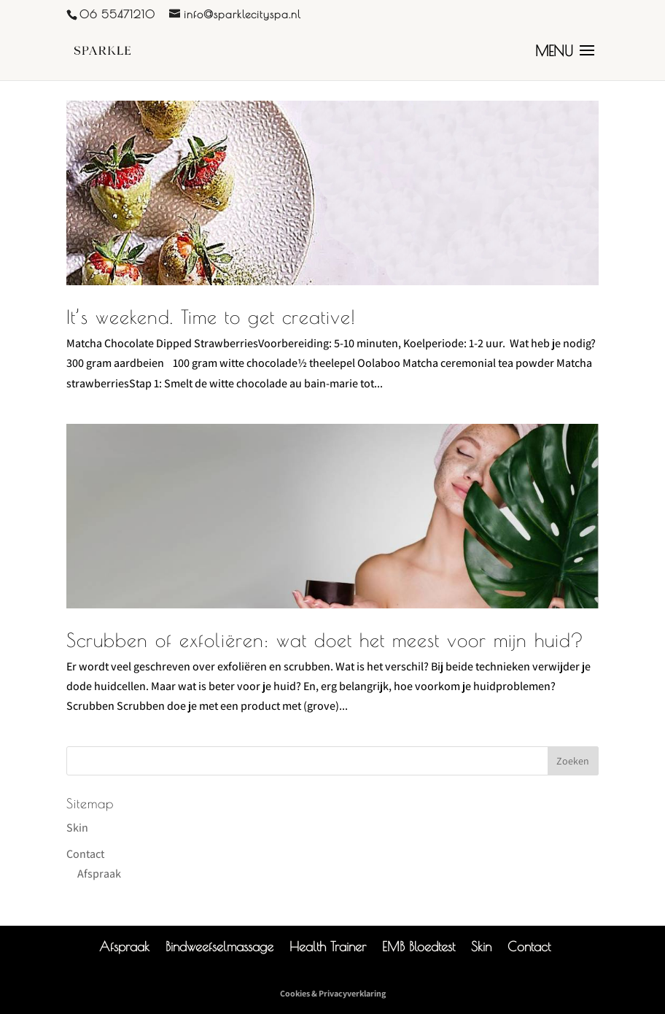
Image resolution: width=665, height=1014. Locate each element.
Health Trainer (327, 946)
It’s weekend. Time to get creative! (211, 317)
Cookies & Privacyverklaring (333, 993)
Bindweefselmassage (219, 946)
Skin (77, 827)
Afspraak (99, 873)
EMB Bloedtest (418, 946)
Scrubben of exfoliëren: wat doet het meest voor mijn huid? (325, 640)
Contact (85, 854)
